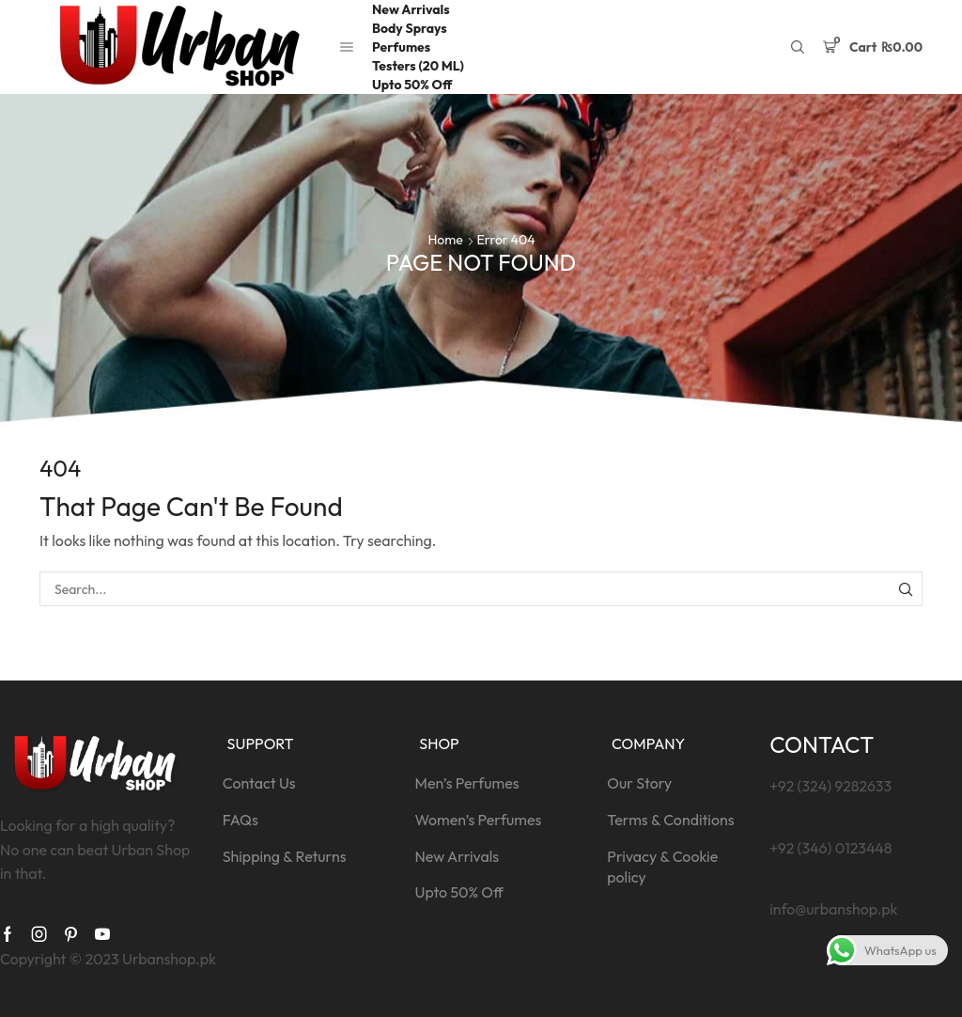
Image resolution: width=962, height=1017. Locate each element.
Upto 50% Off (412, 84)
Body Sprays (409, 28)
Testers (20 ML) (418, 65)
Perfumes (401, 47)
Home (444, 239)
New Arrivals (411, 9)
